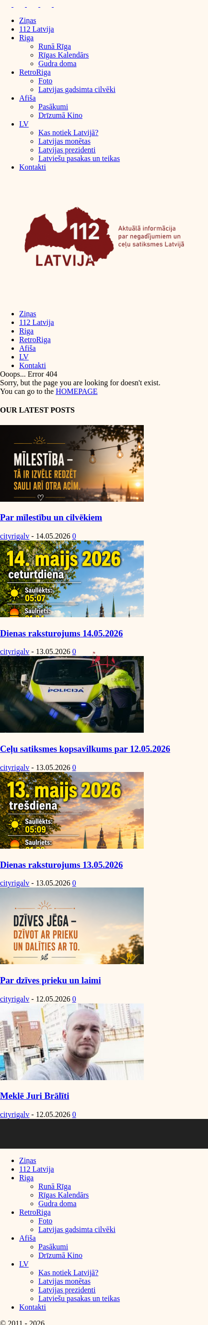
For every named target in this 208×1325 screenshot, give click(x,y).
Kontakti (32, 167)
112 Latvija (36, 29)
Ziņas (27, 20)
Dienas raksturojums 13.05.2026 (61, 865)
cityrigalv (14, 536)
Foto (45, 81)
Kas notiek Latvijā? (68, 132)
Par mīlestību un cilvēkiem (51, 517)
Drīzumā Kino (60, 115)
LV (24, 124)
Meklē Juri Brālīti (34, 1096)
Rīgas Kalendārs (63, 55)
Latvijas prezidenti (67, 150)
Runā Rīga (54, 46)
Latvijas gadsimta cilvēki (77, 89)
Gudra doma (57, 63)
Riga (26, 38)
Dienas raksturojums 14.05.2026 (61, 633)
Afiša (27, 98)
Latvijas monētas (64, 141)
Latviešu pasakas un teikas (79, 158)
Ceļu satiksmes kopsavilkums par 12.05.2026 (85, 749)
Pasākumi (53, 107)
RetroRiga (35, 72)
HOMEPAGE (76, 391)
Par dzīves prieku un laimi (50, 980)
